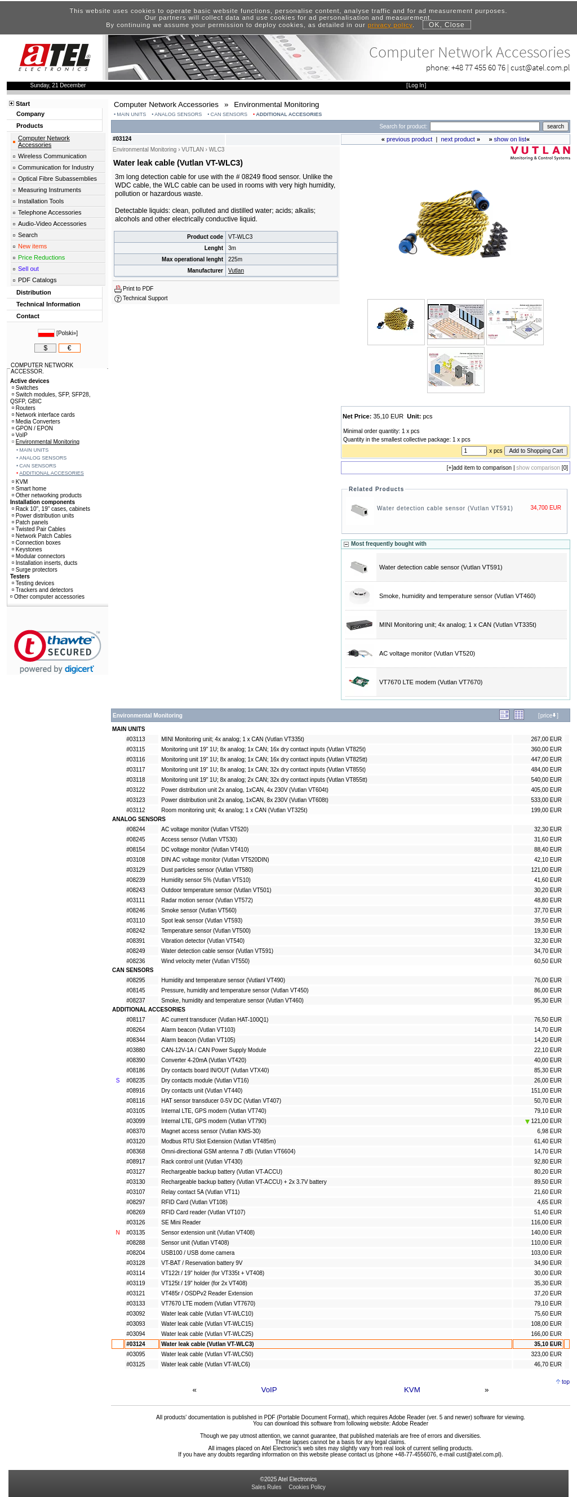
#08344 (135, 1040)
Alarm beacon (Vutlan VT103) (198, 1030)
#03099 (135, 1121)
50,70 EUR (548, 1101)
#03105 (135, 1111)
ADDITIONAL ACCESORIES (289, 114)
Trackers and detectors (42, 590)
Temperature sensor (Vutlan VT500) (206, 931)
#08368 (135, 1151)
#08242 (135, 931)
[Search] (485, 126)
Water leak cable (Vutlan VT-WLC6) (205, 1364)
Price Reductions (41, 257)
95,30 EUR (548, 1000)
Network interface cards (43, 415)
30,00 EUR (548, 1273)
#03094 (135, 1334)
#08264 (135, 1030)
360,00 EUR (546, 749)
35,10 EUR (548, 1344)
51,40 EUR (548, 1212)
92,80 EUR (548, 1162)
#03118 (135, 780)
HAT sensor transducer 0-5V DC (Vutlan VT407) (221, 1101)
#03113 (135, 739)
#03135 (135, 1232)
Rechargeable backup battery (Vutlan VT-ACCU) (221, 1172)
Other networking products (47, 495)
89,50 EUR (548, 1182)
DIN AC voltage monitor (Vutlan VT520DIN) (215, 860)
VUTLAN (192, 149)
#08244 (135, 829)
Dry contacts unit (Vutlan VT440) (201, 1091)
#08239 (135, 880)
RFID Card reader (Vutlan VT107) (203, 1212)
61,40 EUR (548, 1141)
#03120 (135, 1141)
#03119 (135, 1283)
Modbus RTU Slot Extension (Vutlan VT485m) (218, 1141)
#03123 (135, 800)
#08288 (135, 1243)
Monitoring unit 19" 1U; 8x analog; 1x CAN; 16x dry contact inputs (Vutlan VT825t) (263, 749)
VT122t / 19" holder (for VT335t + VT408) (212, 1273)
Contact (27, 316)
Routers (23, 408)
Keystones (27, 549)
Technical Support (145, 298)
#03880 (135, 1050)
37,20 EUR (548, 1293)
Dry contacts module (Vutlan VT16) (204, 1080)
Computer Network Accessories (44, 141)
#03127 (135, 1172)
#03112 (135, 810)
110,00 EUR (546, 1243)
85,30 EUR (548, 1070)
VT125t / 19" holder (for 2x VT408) (204, 1283)
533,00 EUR (546, 800)
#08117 (135, 1020)
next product (458, 139)
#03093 (135, 1324)
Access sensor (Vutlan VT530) (199, 839)
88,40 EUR (548, 849)
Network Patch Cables (42, 536)
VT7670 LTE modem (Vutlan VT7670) (430, 682)
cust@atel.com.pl (540, 67)
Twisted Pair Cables (38, 529)
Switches (25, 388)
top (566, 1382)
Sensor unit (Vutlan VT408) (195, 1243)
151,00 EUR (546, 1091)
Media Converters (36, 421)
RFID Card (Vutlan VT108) (194, 1202)
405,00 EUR (546, 790)
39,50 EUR (548, 920)
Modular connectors (38, 556)
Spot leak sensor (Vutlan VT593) (201, 920)
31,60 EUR (548, 839)
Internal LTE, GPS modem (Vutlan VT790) (213, 1121)
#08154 (135, 849)
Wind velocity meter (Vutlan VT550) (205, 961)
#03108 (135, 860)
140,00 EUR (546, 1232)
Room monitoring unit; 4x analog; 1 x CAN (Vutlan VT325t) (234, 810)
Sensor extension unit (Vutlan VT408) (208, 1232)
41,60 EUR (548, 880)
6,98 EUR (550, 1131)
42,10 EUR (548, 860)
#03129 (135, 870)
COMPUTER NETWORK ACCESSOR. (42, 368)
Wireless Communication (52, 156)
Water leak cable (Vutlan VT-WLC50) (207, 1354)
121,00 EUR (546, 870)
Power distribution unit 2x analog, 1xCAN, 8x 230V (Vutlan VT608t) (244, 800)
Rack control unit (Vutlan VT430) (201, 1162)
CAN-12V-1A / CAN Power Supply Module (213, 1050)
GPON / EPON (32, 428)
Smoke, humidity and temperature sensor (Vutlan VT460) (457, 595)
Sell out (28, 268)
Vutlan (236, 271)
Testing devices (33, 583)
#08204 (135, 1253)
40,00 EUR (548, 1060)
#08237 (135, 1000)
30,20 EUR (548, 890)
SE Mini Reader (181, 1222)
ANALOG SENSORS (178, 114)
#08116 (135, 1101)
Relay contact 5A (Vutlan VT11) (200, 1192)
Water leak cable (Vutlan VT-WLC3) (207, 1344)
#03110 (135, 920)
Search (28, 234)
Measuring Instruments (49, 189)
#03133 (135, 1303)
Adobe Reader (410, 1423)
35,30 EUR (548, 1283)
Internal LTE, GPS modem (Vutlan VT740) (213, 1111)
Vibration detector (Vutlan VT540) (203, 941)
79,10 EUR (548, 1111)
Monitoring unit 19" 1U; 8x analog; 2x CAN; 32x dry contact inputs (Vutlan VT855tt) (264, 780)
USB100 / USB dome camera (197, 1253)
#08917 (135, 1162)
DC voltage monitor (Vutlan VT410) (204, 849)
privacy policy (390, 24)
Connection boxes (36, 543)
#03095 (135, 1354)
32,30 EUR (548, 829)
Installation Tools (41, 201)
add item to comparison (482, 468)
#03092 (135, 1314)
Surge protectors (34, 570)
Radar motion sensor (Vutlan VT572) (207, 900)
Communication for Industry (56, 167)
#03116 (135, 759)
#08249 (135, 951)
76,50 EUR (548, 1020)
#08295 (135, 980)
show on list (510, 139)
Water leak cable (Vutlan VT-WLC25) (207, 1334)
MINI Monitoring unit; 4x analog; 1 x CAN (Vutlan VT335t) (457, 624)
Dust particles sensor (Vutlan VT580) (207, 870)
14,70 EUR (548, 1030)
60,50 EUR (548, 961)
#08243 (135, 890)
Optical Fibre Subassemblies (57, 178)
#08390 (135, 1060)
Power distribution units (43, 516)
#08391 (135, 941)
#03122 (135, 790)
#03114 (135, 1273)
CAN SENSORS (229, 114)
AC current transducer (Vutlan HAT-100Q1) (214, 1020)
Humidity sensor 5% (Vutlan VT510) (206, 880)
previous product (409, 139)
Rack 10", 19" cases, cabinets (51, 509)
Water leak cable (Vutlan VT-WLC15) (207, 1324)
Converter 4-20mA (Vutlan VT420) (203, 1060)
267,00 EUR (546, 739)
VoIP (269, 1389)
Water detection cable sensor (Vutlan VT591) (445, 508)
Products (29, 125)
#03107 (135, 1192)
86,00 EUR (548, 990)
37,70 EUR (548, 910)
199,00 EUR (546, 810)
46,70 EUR (548, 1364)
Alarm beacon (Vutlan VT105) (198, 1040)
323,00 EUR (546, 1354)
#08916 (135, 1091)
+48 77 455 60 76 (478, 67)
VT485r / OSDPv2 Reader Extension (206, 1293)
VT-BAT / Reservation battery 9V (201, 1263)
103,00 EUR (546, 1253)
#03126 (135, 1222)
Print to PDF (138, 289)
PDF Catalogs (37, 280)
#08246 (135, 910)
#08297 (135, 1202)
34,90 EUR (548, 1263)
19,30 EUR (548, 931)
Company (30, 113)
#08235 (135, 1080)
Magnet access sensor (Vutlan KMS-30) (210, 1131)
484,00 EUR (546, 770)
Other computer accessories (47, 597)
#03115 (135, 749)
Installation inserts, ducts (45, 563)
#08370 (135, 1131)
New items (32, 246)
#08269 (135, 1212)
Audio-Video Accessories (52, 223)
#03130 (135, 1182)
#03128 (135, 1263)
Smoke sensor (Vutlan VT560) (199, 910)
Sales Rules (266, 1487)
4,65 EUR (550, 1202)
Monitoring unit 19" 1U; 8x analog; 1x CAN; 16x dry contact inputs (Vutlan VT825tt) (264, 759)
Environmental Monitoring (45, 442)
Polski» (67, 333)
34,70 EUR (548, 951)
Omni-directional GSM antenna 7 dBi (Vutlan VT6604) (228, 1151)
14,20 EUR (548, 1040)
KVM (412, 1389)
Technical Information (48, 304)
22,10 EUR (548, 1050)
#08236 (135, 961)
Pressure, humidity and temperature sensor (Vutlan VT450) (234, 990)
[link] (57, 652)
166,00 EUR (546, 1334)
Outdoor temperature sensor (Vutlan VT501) (216, 890)
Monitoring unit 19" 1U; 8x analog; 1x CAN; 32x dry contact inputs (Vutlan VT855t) (263, 770)
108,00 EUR (546, 1324)
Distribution (33, 292)
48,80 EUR (548, 900)
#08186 (135, 1070)
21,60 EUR (548, 1192)
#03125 (135, 1364)
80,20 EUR (548, 1172)
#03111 (135, 900)
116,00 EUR (546, 1222)
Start (23, 103)
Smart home (29, 488)
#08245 (135, 839)
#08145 (135, 990)
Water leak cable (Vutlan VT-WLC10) (207, 1314)
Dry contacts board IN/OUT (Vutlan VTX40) (215, 1070)
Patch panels (30, 522)
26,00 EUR (548, 1080)
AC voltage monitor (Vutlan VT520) (427, 653)
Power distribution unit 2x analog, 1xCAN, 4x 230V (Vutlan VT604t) (244, 790)
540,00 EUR (546, 780)
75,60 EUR (548, 1314)
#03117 (135, 770)
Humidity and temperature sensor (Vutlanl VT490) (223, 980)
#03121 (135, 1293)
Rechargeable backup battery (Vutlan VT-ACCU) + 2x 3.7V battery (243, 1182)
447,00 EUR (546, 759)
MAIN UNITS (131, 114)
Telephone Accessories (50, 212)
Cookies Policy (307, 1487)
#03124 (135, 1344)
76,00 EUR (548, 980)
